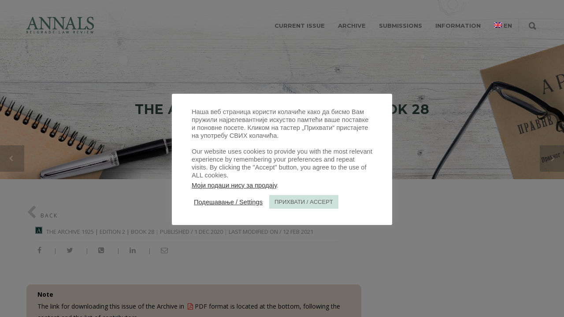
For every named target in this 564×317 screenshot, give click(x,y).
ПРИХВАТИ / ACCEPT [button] (304, 202)
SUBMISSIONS (400, 25)
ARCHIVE (352, 25)
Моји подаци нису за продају (234, 185)
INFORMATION (458, 25)
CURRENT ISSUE (300, 25)
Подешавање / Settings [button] (228, 202)
